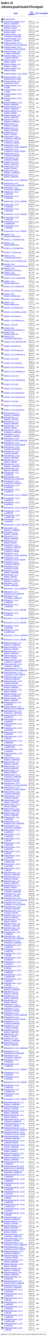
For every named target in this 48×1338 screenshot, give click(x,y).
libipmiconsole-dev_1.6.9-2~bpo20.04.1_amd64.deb (13, 712)
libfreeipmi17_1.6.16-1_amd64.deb (11, 627)
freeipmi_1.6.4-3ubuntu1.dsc (13, 307)
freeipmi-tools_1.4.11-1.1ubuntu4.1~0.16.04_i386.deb (14, 150)
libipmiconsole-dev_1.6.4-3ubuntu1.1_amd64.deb (13, 695)
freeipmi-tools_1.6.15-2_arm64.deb (11, 210)
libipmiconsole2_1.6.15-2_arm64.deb (12, 848)
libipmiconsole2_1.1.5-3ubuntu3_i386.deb (11, 771)
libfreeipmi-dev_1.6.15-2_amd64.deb (12, 499)
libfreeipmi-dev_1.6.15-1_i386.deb (16, 495)
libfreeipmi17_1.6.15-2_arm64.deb (16, 618)
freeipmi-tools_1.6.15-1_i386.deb (15, 201)
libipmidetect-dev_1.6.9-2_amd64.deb (12, 933)
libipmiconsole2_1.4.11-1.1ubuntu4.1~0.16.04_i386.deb (14, 788)
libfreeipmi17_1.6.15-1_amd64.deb (11, 605)
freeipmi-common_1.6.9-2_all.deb (15, 73)
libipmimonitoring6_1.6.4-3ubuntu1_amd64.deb (13, 1273)
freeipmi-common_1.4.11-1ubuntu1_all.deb (13, 61)
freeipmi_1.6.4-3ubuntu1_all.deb (15, 312)
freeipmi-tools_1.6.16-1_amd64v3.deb (11, 222)
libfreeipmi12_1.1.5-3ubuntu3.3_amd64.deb (12, 529)
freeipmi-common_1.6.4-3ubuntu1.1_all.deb (12, 65)
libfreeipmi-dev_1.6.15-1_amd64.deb (12, 490)
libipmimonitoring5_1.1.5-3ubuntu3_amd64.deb (13, 1226)
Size (36, 13)
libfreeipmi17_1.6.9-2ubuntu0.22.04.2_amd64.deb (14, 592)
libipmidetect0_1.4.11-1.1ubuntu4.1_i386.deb (11, 1009)
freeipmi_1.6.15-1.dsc (11, 376)
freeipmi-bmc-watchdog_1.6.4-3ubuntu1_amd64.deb (14, 22)
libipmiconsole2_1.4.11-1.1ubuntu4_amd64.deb (12, 792)
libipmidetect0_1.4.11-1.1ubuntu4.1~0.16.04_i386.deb (14, 1018)
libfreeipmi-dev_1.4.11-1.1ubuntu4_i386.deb (12, 452)
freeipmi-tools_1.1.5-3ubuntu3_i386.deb (11, 133)
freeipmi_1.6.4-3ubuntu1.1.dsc (14, 299)
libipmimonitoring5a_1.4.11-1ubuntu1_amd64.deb (13, 1260)
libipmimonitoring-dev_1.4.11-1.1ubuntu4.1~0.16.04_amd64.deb (15, 1129)
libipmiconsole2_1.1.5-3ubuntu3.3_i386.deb (11, 763)
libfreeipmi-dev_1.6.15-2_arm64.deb (12, 503)
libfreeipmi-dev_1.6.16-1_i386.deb (16, 524)
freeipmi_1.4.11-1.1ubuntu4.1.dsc (15, 261)
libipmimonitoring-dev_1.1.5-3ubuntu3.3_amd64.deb (14, 1103)
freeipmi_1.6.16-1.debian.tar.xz (14, 397)
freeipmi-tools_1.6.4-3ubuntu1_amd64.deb (11, 176)
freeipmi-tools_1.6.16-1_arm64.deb (11, 227)
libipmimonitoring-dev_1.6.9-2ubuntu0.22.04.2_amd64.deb (14, 1167)
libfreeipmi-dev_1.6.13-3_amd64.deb (12, 486)
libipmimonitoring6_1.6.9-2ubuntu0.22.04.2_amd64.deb (14, 1282)
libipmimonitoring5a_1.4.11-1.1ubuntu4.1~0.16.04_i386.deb (14, 1248)
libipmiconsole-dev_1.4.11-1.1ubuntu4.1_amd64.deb (13, 661)
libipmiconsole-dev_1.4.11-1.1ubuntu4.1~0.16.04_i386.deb (14, 673)
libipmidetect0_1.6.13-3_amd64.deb (11, 1061)
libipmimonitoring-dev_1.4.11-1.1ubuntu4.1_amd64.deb (14, 1120)
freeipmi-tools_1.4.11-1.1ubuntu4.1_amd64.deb (12, 137)
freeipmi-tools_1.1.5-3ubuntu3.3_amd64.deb (12, 120)
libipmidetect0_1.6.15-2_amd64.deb (11, 1073)
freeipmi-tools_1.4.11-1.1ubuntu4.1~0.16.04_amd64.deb (15, 146)
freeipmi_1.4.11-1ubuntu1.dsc (14, 286)
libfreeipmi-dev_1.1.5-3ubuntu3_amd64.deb (11, 422)
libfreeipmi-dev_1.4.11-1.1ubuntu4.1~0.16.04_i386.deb (14, 444)
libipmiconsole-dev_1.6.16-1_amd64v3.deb (13, 746)
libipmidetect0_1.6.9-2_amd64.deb (16, 1048)
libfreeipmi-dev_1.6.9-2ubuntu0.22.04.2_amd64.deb (14, 478)
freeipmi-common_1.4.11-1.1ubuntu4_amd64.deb (13, 52)
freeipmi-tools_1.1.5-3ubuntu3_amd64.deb (11, 129)
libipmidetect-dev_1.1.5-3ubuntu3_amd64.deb (12, 882)
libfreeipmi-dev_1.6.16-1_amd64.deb (12, 512)
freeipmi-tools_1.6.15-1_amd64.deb (11, 197)
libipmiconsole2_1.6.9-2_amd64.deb (11, 818)
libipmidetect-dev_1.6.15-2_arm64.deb (12, 963)
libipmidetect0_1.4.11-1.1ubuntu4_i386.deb (11, 1026)
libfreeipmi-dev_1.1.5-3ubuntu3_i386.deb (11, 427)
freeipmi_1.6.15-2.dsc (11, 384)
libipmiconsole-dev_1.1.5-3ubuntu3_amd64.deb (13, 652)
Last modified (31, 13)
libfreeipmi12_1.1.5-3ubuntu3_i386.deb (11, 541)
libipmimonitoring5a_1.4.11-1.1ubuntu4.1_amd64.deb (13, 1235)
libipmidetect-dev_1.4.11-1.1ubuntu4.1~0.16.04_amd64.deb (15, 899)
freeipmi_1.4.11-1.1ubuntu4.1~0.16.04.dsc (12, 269)
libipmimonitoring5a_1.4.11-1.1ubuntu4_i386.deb (13, 1256)
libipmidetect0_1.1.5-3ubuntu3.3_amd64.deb (12, 988)
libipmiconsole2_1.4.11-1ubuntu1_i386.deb (12, 805)
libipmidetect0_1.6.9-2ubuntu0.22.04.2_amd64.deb (14, 1052)
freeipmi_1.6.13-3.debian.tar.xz (14, 354)
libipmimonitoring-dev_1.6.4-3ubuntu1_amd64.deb (14, 1158)
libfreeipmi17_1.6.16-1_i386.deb (15, 639)
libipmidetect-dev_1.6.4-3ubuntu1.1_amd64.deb (12, 924)
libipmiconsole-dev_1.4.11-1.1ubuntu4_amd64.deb (13, 678)
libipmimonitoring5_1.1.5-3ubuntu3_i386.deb (13, 1231)
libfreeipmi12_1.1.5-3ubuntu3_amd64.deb (11, 537)
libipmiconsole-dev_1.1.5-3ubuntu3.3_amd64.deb (13, 644)
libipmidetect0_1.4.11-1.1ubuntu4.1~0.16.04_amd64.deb (15, 1014)
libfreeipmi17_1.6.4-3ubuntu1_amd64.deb (11, 584)
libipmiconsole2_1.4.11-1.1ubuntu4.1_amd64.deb (12, 775)
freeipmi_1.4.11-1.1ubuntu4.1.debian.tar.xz (13, 256)
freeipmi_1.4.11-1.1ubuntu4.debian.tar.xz (12, 273)
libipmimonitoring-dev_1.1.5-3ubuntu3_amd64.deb (14, 1112)
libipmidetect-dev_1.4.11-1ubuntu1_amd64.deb (12, 916)
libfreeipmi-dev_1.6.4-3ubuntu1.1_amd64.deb (12, 465)
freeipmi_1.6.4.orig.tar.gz (12, 316)
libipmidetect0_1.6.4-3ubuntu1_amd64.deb (11, 1043)
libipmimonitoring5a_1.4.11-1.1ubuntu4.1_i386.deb (13, 1239)
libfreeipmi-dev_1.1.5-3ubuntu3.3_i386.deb (11, 418)
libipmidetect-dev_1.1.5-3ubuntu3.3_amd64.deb (12, 873)
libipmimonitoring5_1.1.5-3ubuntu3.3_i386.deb (13, 1222)
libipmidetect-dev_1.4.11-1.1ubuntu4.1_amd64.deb (12, 890)
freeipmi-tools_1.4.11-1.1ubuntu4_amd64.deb (12, 154)
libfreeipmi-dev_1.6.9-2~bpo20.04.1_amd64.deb (12, 482)
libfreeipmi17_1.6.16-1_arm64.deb (16, 635)
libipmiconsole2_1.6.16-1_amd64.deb (12, 856)
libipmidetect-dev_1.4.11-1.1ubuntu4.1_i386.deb (12, 895)
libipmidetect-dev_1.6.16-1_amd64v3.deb (12, 975)
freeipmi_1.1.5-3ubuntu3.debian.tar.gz (11, 244)
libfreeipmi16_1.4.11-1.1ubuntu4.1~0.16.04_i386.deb (14, 558)
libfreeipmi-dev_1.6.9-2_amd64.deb (11, 473)
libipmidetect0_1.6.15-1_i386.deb (15, 1069)
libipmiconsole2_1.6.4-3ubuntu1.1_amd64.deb (12, 809)
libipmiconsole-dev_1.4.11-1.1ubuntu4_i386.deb (13, 682)
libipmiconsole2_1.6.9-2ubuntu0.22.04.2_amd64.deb (14, 822)
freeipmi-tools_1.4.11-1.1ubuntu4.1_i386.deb (11, 141)
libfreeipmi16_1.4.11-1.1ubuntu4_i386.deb (11, 567)
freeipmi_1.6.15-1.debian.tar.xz (14, 371)
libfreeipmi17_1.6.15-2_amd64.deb (11, 614)
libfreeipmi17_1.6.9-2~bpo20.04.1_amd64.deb (12, 597)
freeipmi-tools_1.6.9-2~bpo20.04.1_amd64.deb (12, 188)
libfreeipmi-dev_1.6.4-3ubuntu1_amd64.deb (11, 469)
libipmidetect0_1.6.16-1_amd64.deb (11, 1086)
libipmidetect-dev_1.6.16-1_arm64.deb (12, 980)
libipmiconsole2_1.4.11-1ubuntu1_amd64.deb (12, 801)
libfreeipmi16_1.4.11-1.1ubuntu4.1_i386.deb (11, 550)
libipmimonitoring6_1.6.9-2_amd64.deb (13, 1277)
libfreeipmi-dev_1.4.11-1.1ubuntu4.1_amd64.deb (12, 431)
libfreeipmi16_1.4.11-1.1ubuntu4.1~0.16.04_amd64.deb (15, 554)
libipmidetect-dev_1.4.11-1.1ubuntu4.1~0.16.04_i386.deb (14, 903)
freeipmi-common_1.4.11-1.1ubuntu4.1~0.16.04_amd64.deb (15, 44)
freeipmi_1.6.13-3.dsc (11, 359)
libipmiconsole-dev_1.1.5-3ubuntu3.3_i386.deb (13, 648)
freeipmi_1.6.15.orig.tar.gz (13, 388)
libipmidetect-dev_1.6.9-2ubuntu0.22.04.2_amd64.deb (14, 937)
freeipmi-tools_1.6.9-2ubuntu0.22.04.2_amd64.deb (14, 184)
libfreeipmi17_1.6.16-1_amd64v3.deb (11, 631)
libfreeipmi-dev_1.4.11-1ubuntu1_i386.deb (12, 461)
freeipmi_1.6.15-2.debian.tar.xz (14, 380)
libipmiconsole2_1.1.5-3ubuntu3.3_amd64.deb (12, 758)
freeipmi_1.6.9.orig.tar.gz (12, 346)
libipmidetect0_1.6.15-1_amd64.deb (11, 1065)
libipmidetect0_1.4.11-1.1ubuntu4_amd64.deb (12, 1022)
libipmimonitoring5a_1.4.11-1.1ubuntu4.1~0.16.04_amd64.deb (15, 1243)
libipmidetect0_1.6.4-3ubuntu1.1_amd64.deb (12, 1039)
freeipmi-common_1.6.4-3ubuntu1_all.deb (12, 69)
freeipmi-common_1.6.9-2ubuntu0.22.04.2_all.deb (12, 78)
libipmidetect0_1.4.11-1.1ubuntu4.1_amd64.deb (12, 1005)
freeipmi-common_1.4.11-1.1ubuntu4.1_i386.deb (13, 39)
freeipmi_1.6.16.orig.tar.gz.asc (14, 410)
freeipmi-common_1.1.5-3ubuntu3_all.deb (12, 31)
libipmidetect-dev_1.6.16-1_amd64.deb (12, 971)
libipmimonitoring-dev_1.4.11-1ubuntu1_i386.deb (14, 1150)
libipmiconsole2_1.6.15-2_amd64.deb (12, 844)
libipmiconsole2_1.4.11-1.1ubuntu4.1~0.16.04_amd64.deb (15, 784)
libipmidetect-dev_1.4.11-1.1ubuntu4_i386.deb (12, 912)
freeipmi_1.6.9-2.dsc (11, 324)
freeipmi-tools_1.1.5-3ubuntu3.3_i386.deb (11, 124)
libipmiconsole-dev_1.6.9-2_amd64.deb (13, 703)
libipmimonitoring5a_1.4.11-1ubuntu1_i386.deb (13, 1265)
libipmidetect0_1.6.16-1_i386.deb (15, 1099)
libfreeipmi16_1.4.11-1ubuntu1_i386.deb (11, 575)
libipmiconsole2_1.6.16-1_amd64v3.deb (12, 861)
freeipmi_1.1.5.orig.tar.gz (12, 252)
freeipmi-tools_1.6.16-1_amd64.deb (11, 218)
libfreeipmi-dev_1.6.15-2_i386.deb (16, 507)
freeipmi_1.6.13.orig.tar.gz (13, 363)
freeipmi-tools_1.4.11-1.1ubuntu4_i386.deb (11, 159)
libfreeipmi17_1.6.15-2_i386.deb (15, 622)
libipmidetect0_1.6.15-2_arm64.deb (11, 1078)
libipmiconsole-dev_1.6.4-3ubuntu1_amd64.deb (13, 699)
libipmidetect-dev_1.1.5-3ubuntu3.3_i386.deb (12, 878)
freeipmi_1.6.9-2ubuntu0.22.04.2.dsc (11, 333)
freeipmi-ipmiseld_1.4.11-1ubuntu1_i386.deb (12, 112)
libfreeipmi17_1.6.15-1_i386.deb (15, 610)
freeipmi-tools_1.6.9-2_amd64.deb (15, 180)
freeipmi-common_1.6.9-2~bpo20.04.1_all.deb (12, 82)
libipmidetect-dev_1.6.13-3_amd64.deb (12, 946)
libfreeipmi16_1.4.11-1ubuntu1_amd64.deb (11, 571)
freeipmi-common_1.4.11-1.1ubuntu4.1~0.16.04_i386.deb (14, 48)
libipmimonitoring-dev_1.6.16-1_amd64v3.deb (14, 1205)
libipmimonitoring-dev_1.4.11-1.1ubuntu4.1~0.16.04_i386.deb (14, 1133)
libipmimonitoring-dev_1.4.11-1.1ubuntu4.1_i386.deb (14, 1124)
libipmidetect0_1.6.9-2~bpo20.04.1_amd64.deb (12, 1056)
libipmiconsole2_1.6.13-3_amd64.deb (12, 831)
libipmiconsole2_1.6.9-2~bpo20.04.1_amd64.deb (12, 826)
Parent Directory (9, 19)
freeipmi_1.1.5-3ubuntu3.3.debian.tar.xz (12, 235)
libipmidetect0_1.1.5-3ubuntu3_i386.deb (11, 1001)
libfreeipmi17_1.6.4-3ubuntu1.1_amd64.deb (12, 580)
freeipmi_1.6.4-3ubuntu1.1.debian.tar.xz (12, 295)
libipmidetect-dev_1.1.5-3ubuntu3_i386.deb (12, 886)
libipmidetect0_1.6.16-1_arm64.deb (11, 1095)
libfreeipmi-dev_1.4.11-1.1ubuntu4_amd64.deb (12, 448)
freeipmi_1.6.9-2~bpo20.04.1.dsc (15, 342)
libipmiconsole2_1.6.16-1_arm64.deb (12, 865)
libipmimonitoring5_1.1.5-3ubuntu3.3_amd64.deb (13, 1218)
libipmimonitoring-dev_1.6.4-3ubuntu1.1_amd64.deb (14, 1154)
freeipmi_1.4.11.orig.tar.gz (13, 290)
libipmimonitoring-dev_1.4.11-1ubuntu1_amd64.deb (14, 1146)
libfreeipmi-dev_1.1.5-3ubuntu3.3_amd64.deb (12, 414)
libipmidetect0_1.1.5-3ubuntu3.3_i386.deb (11, 992)
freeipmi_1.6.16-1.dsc (11, 401)
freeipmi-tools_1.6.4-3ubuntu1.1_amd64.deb (12, 171)
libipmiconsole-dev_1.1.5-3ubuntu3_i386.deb (13, 656)
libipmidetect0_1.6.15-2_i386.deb (15, 1082)
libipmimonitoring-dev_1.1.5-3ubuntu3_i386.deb (14, 1116)
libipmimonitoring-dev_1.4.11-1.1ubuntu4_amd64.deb (14, 1137)
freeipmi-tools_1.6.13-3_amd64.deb (11, 193)
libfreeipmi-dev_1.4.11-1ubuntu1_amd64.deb (12, 456)
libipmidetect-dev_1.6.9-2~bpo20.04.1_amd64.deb (12, 941)
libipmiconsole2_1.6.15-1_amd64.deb (12, 835)
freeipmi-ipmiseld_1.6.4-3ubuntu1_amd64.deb (12, 116)
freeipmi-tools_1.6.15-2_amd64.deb (11, 205)
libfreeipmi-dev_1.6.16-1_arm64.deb (12, 520)
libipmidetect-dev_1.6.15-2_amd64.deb (12, 958)
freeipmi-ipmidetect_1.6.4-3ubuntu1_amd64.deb (13, 103)
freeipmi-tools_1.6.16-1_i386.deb (15, 231)
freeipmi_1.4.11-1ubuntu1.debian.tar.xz (11, 282)
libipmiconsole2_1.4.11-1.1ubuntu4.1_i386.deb (12, 780)
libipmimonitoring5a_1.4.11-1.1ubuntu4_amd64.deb (13, 1252)
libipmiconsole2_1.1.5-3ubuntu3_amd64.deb (11, 767)
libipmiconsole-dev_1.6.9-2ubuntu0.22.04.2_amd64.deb (14, 707)
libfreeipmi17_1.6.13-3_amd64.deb (11, 601)
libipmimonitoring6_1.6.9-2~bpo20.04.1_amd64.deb (13, 1286)
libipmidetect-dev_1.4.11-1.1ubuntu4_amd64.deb (12, 907)
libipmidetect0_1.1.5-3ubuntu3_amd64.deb (11, 997)
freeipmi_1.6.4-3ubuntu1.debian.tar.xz (11, 303)
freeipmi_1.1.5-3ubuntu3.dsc (13, 248)
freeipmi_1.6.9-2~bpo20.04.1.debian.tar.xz (13, 337)
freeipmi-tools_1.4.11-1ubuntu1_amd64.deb (11, 163)
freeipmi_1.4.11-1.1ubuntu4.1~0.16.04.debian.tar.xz (16, 265)
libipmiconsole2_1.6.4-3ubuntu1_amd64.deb (11, 814)
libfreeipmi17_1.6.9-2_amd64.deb (15, 588)
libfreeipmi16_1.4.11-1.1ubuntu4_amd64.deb (12, 563)
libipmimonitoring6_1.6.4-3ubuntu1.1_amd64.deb (13, 1269)
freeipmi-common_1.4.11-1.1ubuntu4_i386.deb (13, 56)
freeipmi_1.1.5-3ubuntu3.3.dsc (14, 239)
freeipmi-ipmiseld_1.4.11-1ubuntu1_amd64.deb (12, 107)
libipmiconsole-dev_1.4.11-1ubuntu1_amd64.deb (13, 686)
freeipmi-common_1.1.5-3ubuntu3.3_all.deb (12, 27)
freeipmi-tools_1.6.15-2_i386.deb (15, 214)
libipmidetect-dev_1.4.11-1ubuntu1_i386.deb (12, 920)
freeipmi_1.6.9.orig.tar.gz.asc (14, 350)
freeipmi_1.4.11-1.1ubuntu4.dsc (14, 278)
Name (16, 13)
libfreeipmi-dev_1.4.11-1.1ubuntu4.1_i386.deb (12, 435)
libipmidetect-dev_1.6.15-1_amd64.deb (12, 950)
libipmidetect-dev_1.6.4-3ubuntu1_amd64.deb (12, 929)
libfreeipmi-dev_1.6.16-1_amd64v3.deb (12, 516)
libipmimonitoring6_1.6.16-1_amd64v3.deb (13, 1320)
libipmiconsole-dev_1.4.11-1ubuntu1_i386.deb (13, 690)
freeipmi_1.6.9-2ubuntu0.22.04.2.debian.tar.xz (14, 329)
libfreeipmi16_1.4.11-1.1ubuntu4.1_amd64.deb (12, 546)
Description (43, 13)
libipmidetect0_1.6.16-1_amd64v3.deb (11, 1090)
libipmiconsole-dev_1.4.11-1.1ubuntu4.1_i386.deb (13, 665)
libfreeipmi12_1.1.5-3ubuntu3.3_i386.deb (11, 533)
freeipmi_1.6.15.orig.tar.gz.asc (14, 393)
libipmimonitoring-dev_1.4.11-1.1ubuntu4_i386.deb (14, 1141)
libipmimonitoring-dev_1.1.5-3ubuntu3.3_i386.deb (14, 1107)
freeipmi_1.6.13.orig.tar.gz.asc (14, 367)
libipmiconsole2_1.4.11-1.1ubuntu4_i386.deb (12, 797)
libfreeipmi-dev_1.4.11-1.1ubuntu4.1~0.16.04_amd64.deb (15, 439)
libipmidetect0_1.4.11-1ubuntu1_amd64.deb (11, 1031)
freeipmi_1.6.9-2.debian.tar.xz (14, 320)
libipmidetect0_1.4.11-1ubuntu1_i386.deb (11, 1035)
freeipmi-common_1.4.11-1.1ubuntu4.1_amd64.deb (13, 35)
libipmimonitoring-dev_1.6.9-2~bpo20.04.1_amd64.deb (14, 1171)
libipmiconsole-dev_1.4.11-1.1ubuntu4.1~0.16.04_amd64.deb (15, 669)
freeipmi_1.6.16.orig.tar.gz (13, 405)
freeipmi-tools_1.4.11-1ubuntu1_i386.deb (11, 167)
